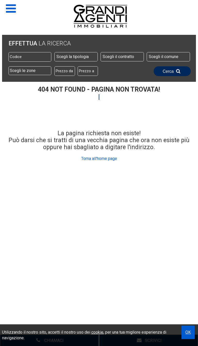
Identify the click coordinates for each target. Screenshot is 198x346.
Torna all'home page (99, 158)
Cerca (172, 71)
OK (188, 332)
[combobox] (76, 56)
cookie (97, 332)
